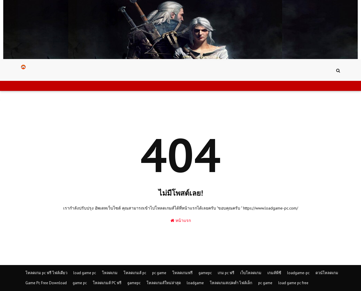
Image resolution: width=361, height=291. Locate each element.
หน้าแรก (180, 220)
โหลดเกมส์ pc (134, 272)
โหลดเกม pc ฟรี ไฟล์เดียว (46, 272)
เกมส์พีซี (274, 272)
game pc (80, 282)
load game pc (84, 272)
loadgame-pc (298, 272)
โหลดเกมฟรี (182, 272)
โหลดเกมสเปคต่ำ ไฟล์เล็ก (231, 282)
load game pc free (293, 282)
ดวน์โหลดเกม (327, 272)
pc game (159, 272)
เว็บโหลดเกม (250, 272)
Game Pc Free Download (46, 282)
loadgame (195, 282)
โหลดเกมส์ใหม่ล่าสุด (164, 282)
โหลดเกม (110, 272)
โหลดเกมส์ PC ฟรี (107, 282)
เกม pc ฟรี (226, 272)
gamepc (205, 272)
